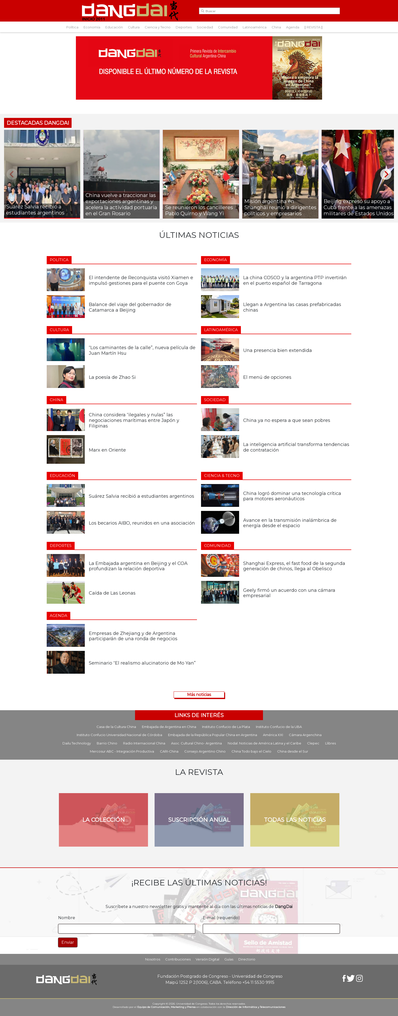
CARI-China (169, 751)
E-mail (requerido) (221, 917)
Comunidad (228, 27)
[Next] (385, 174)
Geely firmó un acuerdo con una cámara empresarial (289, 593)
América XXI (273, 735)
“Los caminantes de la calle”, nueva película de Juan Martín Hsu (142, 350)
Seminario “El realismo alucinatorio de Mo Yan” (142, 663)
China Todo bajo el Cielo (251, 751)
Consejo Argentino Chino (205, 751)
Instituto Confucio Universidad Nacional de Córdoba (119, 735)
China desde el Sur (292, 751)
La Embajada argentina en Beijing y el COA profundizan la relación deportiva (138, 566)
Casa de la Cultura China (116, 727)
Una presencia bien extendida (277, 350)
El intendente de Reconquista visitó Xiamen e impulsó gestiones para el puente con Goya (141, 280)
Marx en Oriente (107, 450)
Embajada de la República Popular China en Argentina (212, 735)
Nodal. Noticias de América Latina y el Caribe (264, 743)
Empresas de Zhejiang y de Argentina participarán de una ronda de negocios (133, 636)
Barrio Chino (107, 743)
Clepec (313, 743)
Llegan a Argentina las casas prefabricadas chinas (292, 307)
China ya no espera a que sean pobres (286, 420)
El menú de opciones (268, 377)
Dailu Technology (76, 743)
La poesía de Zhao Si (112, 377)
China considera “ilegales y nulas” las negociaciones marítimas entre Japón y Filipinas (134, 420)
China (276, 27)
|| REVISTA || (313, 27)
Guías (228, 959)
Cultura (134, 27)
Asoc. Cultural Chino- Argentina (196, 743)
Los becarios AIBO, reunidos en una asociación (142, 523)
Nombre (66, 917)
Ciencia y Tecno (158, 27)
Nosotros (152, 959)
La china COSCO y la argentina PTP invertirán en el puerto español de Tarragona (295, 280)
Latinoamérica (255, 27)
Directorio (246, 959)
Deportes (184, 27)
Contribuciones (178, 959)
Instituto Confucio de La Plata (226, 727)
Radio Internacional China (144, 743)
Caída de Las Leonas (112, 593)
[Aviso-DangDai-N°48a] (199, 67)
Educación (114, 27)
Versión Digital (207, 959)
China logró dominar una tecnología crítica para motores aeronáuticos (292, 496)
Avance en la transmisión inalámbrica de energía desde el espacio (290, 523)
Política (72, 27)
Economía (92, 27)
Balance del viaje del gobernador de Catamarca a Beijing (130, 307)
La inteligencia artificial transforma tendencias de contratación (296, 447)
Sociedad (205, 27)
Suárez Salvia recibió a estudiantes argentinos (141, 496)
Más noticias (199, 694)
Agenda (292, 27)
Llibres (330, 743)
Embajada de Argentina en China (169, 727)
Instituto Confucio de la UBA (279, 727)
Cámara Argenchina (305, 735)
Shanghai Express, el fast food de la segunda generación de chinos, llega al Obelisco (294, 566)
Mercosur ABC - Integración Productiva (122, 751)
